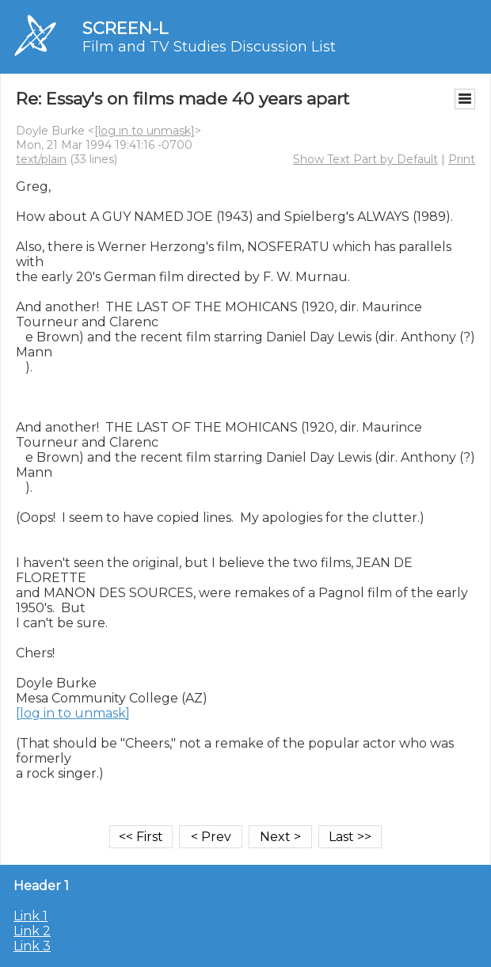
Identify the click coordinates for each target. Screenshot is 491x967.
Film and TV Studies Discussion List (209, 46)
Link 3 (32, 946)
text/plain (41, 159)
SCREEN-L (125, 28)
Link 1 (30, 915)
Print (461, 159)
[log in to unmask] (144, 131)
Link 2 (32, 930)
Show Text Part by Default (365, 159)
